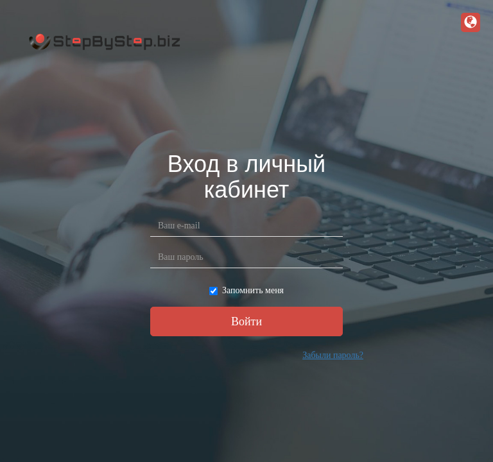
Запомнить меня (246, 290)
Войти (246, 321)
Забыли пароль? (332, 355)
